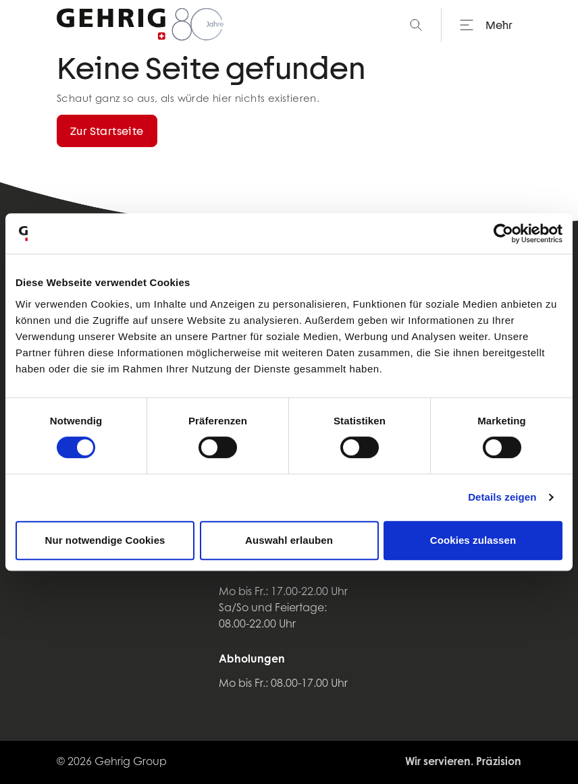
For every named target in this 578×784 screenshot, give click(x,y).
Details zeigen (502, 497)
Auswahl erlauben (289, 540)
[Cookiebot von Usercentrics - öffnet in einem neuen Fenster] (503, 233)
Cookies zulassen (473, 540)
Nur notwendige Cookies (105, 540)
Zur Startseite (107, 130)
